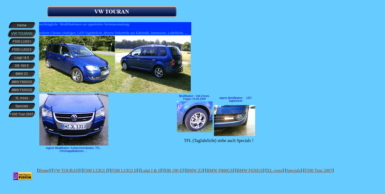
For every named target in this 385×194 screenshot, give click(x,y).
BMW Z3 (194, 170)
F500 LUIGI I (95, 170)
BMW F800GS (220, 170)
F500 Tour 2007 (318, 170)
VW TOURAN (66, 170)
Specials (293, 170)
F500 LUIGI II (124, 170)
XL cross (274, 170)
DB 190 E (173, 170)
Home (44, 170)
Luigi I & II (151, 170)
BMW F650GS (250, 170)
